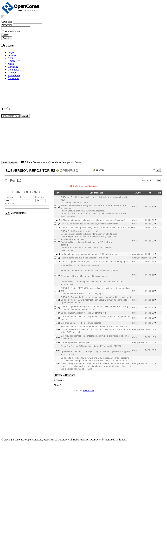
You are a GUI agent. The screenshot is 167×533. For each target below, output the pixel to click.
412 (58, 261)
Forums (12, 55)
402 (58, 342)
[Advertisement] (11, 92)
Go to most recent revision (85, 186)
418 (58, 220)
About (11, 58)
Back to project (10, 162)
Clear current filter (19, 213)
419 (58, 207)
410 (58, 291)
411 (58, 275)
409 (58, 300)
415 (58, 241)
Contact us (13, 78)
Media (11, 63)
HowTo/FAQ (14, 60)
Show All (58, 385)
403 (58, 337)
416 (58, 227)
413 (58, 258)
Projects (12, 52)
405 (58, 323)
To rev (23, 197)
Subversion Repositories (30, 171)
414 (58, 254)
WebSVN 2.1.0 (88, 391)
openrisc (69, 171)
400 (58, 363)
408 (58, 308)
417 (58, 224)
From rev (9, 197)
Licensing (13, 66)
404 (58, 329)
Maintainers (14, 75)
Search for (9, 203)
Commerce (13, 69)
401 (58, 350)
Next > (61, 380)
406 (58, 318)
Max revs (39, 197)
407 (58, 313)
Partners (12, 72)
